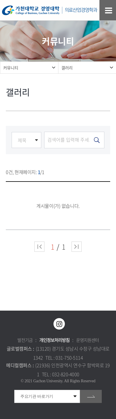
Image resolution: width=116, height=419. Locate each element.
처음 (39, 247)
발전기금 (25, 340)
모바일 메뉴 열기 (108, 10)
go (91, 396)
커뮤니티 (10, 68)
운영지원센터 (87, 340)
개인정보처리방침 (54, 340)
